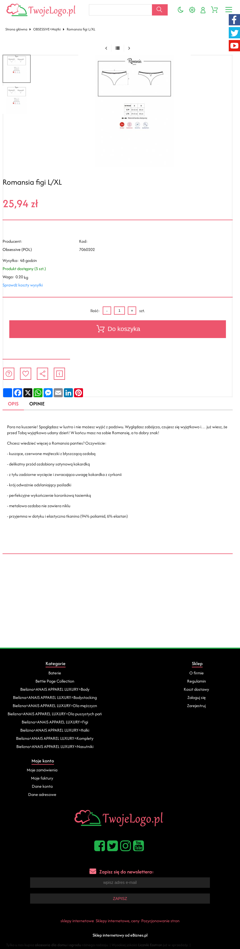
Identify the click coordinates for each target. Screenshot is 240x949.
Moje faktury (42, 778)
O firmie (196, 673)
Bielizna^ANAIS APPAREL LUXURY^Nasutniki (54, 746)
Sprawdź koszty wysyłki (23, 285)
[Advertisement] (120, 605)
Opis (13, 403)
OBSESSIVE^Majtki (47, 29)
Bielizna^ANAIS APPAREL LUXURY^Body (54, 689)
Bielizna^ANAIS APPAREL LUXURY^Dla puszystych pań (55, 714)
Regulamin (196, 681)
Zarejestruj (196, 706)
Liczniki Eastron (150, 945)
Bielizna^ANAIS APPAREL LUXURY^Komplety (54, 738)
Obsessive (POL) (17, 249)
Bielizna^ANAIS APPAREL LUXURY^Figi (55, 722)
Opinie (36, 403)
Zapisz (120, 898)
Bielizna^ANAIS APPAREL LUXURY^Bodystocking (55, 697)
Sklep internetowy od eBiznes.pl (120, 935)
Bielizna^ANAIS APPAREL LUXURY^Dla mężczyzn (55, 706)
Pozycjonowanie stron (160, 921)
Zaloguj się (196, 697)
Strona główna (16, 29)
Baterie (54, 673)
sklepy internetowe (77, 921)
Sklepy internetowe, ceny (118, 921)
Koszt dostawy (196, 689)
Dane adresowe (42, 794)
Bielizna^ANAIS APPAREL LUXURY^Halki (54, 730)
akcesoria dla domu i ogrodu (58, 945)
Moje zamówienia (42, 770)
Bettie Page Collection (54, 681)
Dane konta (42, 786)
